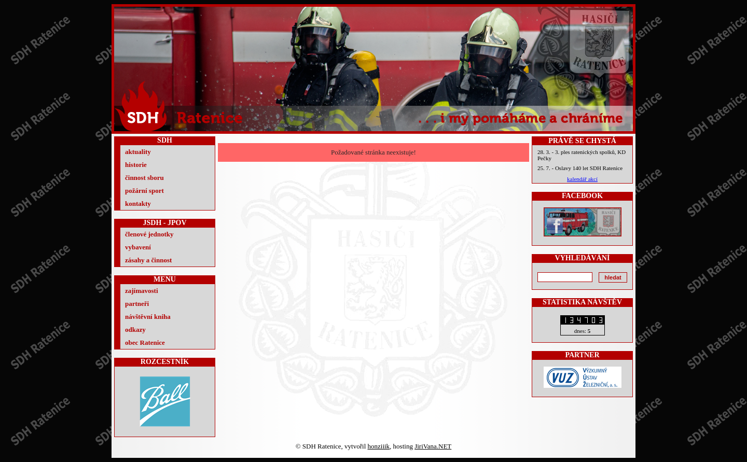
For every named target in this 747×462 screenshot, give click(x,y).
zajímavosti (141, 291)
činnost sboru (144, 177)
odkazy (135, 329)
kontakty (138, 203)
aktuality (138, 152)
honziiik (379, 446)
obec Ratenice (145, 342)
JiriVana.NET (432, 446)
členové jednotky (149, 234)
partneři (137, 303)
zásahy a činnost (148, 260)
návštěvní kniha (148, 316)
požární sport (144, 190)
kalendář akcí (582, 179)
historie (136, 165)
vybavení (138, 247)
